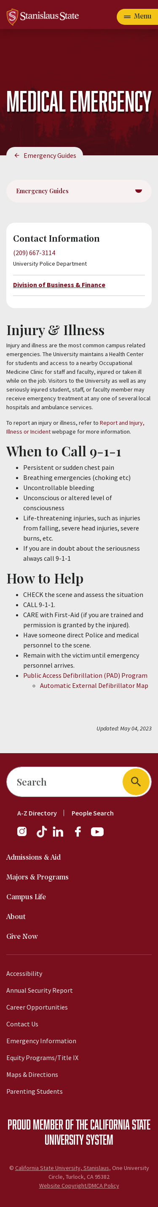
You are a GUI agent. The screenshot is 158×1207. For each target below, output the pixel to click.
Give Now (22, 937)
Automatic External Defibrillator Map (94, 685)
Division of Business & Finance (59, 284)
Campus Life (26, 897)
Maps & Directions (32, 1074)
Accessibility (24, 973)
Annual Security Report (39, 990)
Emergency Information (41, 1040)
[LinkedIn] (58, 835)
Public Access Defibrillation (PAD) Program (85, 675)
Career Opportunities (37, 1007)
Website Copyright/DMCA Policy (79, 1185)
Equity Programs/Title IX (42, 1057)
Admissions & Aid (33, 858)
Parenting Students (34, 1091)
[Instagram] (25, 835)
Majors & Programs (37, 878)
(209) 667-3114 (34, 252)
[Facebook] (81, 835)
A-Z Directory (37, 813)
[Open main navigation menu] (137, 17)
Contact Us (22, 1024)
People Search (93, 813)
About (16, 917)
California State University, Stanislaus (62, 1168)
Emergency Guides (50, 155)
